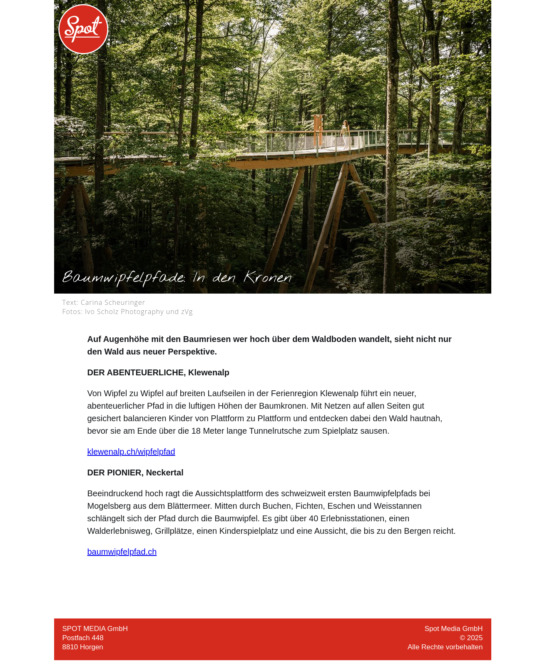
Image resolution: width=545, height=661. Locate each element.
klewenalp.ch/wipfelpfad (131, 451)
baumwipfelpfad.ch (122, 551)
